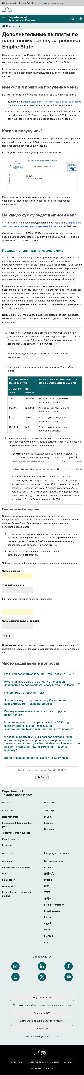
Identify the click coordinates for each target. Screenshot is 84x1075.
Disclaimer (49, 829)
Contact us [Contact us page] (8, 810)
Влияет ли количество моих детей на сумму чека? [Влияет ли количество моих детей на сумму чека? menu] (37, 758)
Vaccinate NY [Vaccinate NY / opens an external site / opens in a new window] (42, 1013)
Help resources (10, 817)
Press (5, 874)
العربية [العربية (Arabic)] (47, 923)
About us (7, 861)
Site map (49, 810)
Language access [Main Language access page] (53, 861)
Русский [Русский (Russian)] (48, 880)
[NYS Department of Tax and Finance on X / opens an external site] (42, 977)
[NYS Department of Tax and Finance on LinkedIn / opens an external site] (42, 966)
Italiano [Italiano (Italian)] (48, 917)
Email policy (8, 880)
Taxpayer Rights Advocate (16, 833)
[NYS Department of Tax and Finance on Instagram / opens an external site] (15, 977)
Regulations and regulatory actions (16, 894)
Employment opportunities (16, 867)
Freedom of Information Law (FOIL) (17, 825)
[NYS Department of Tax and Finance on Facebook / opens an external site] (68, 966)
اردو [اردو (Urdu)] (46, 942)
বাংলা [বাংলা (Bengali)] (47, 892)
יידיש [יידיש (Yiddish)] (46, 886)
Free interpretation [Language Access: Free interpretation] (54, 905)
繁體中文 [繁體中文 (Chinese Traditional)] (49, 874)
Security (48, 823)
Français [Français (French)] (48, 936)
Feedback (7, 845)
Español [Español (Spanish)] (48, 867)
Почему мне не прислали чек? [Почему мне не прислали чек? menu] (24, 692)
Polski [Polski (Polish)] (47, 930)
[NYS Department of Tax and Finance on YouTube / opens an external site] (68, 977)
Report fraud (8, 839)
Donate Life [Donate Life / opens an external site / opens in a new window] (42, 1029)
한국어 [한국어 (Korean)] (47, 898)
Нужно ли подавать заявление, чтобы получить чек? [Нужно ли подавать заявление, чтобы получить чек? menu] (39, 674)
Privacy (48, 817)
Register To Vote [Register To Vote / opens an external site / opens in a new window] (42, 997)
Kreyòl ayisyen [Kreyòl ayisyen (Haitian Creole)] (52, 911)
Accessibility (8, 886)
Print (43, 777)
